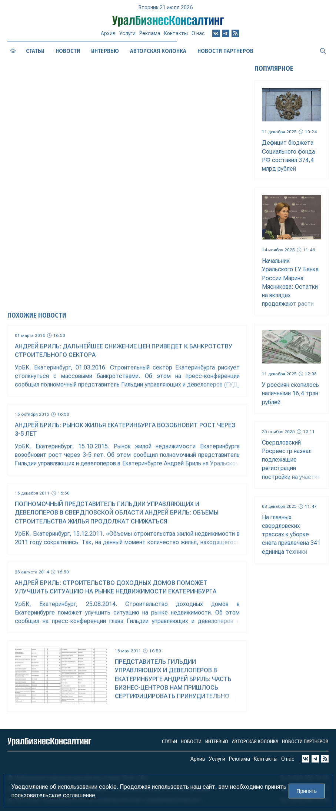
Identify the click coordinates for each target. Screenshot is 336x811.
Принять (306, 791)
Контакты (176, 35)
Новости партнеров (305, 741)
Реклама (149, 36)
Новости (67, 50)
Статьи (35, 51)
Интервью (216, 741)
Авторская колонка (255, 741)
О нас (198, 34)
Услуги (127, 36)
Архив (108, 37)
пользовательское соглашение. (54, 795)
